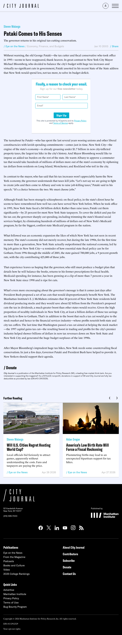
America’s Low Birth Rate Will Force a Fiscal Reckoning (87, 447)
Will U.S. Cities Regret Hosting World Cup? (28, 447)
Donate (11, 367)
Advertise (8, 589)
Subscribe (69, 560)
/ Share (114, 46)
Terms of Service (60, 123)
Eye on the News (18, 472)
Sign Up (61, 115)
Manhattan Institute (14, 594)
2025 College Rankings (16, 573)
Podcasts (8, 561)
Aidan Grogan (73, 439)
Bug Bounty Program (15, 606)
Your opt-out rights (11, 628)
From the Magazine (14, 557)
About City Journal (74, 547)
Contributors (70, 554)
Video (6, 569)
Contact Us (69, 574)
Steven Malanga (12, 26)
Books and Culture (14, 565)
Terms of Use (11, 602)
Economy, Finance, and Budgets (45, 46)
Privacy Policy (80, 120)
